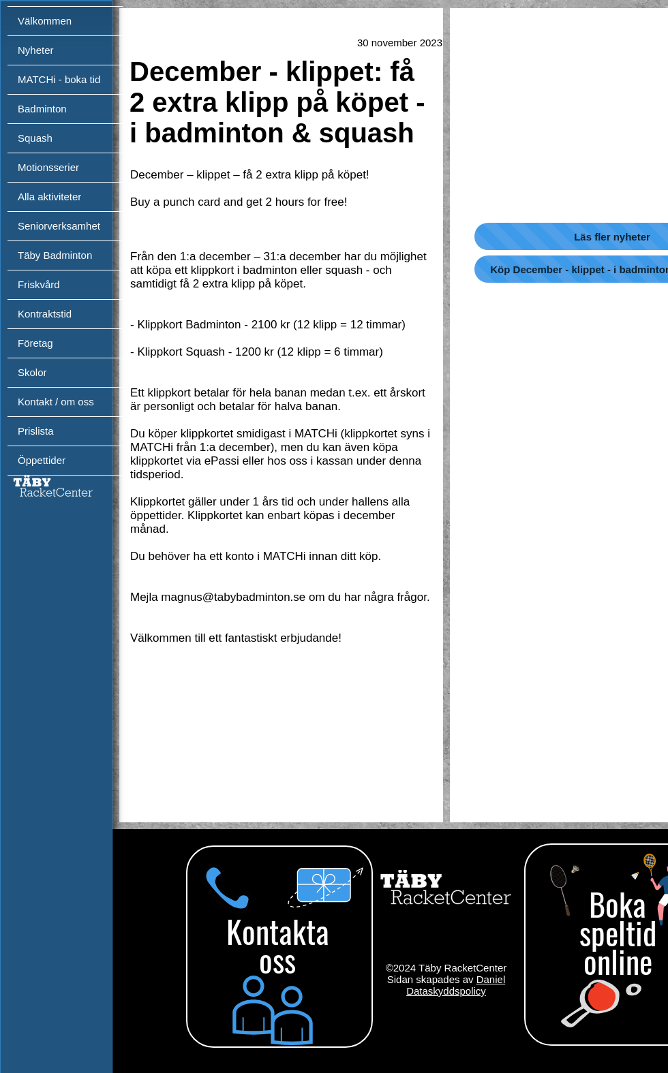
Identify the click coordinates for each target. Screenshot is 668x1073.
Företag (35, 343)
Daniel (491, 979)
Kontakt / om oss (56, 401)
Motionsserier (48, 167)
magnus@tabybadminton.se (233, 597)
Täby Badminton (55, 255)
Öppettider (41, 460)
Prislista (36, 431)
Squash (35, 138)
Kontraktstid (45, 314)
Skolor (32, 372)
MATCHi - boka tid (59, 79)
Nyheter (36, 50)
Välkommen (45, 21)
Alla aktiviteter (49, 196)
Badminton (42, 108)
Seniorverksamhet (59, 226)
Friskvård (39, 284)
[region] (277, 950)
